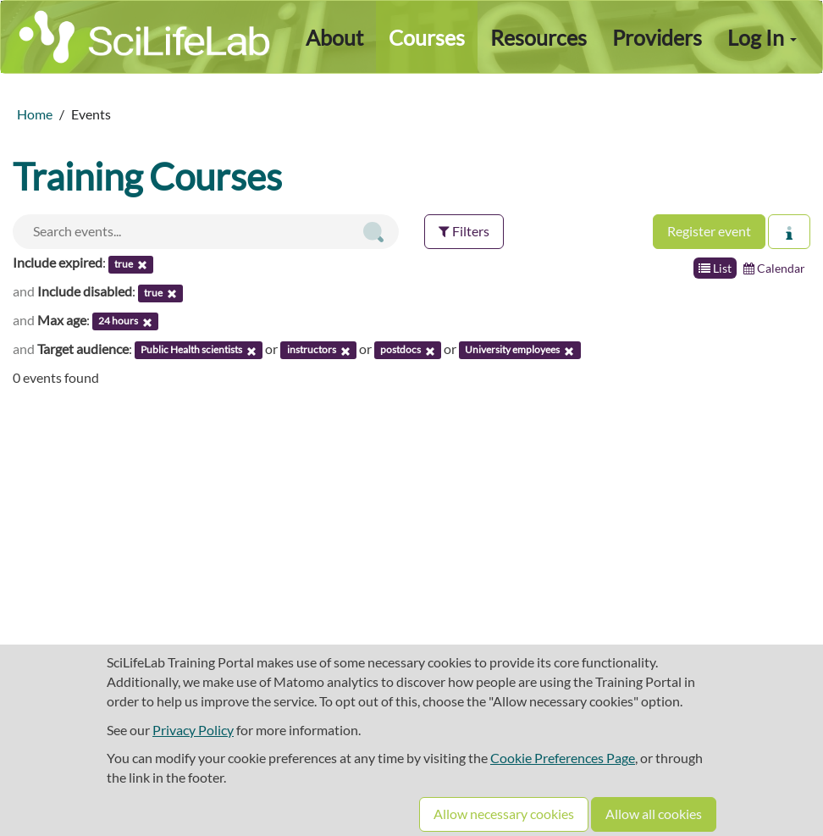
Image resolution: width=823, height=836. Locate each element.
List (715, 268)
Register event (709, 231)
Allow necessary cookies (504, 814)
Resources (538, 37)
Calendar (774, 268)
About (334, 37)
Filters (464, 231)
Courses (427, 37)
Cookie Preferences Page (562, 758)
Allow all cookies (653, 814)
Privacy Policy (193, 730)
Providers (657, 37)
